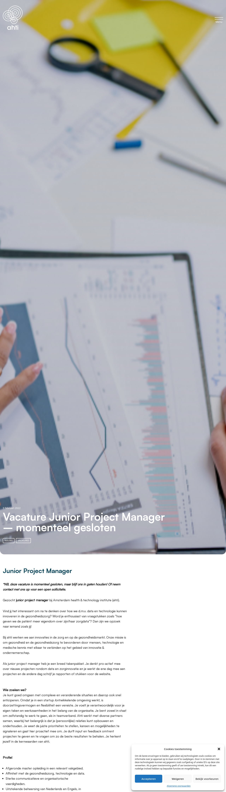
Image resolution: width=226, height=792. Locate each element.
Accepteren (148, 779)
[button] (219, 749)
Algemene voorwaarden (179, 785)
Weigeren (178, 779)
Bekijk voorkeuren (206, 779)
